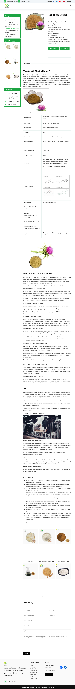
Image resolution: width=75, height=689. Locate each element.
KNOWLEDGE (41, 6)
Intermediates (8, 36)
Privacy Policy (33, 678)
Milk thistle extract (27, 75)
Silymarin (26, 207)
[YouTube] (60, 1)
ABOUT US (20, 6)
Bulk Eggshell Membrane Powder (47, 561)
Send (26, 653)
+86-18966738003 (25, 1)
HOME (12, 6)
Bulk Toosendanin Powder (64, 561)
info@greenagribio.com (12, 1)
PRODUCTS (30, 6)
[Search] (70, 6)
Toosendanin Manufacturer (30, 596)
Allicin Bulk (30, 561)
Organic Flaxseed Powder (47, 596)
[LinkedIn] (57, 1)
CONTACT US (51, 6)
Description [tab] (27, 63)
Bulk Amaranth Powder (63, 596)
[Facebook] (54, 1)
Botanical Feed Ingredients (12, 28)
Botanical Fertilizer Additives (12, 23)
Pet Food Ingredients (10, 34)
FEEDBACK (61, 6)
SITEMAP (32, 676)
